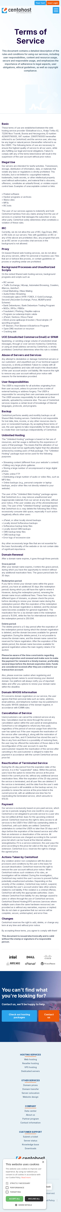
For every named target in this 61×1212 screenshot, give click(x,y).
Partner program (30, 1119)
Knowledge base (30, 1144)
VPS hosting (30, 1067)
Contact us (49, 1016)
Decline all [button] (34, 1199)
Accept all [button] (14, 1199)
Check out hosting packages (19, 1016)
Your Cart (40, 3)
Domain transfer (30, 1089)
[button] (24, 1204)
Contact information (30, 1122)
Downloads (30, 1148)
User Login (53, 3)
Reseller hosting (30, 1063)
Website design (30, 1097)
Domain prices (30, 1085)
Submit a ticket (30, 1136)
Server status (30, 1140)
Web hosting (30, 1059)
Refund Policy (48, 1200)
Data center (30, 1111)
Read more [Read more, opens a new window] (26, 1177)
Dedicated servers (30, 1071)
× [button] (43, 1162)
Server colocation (30, 1093)
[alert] (24, 1184)
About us (30, 1115)
